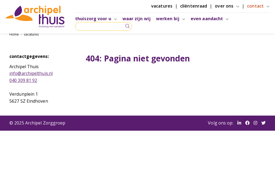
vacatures (31, 34)
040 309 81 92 (23, 80)
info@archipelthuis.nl (31, 73)
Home (14, 34)
